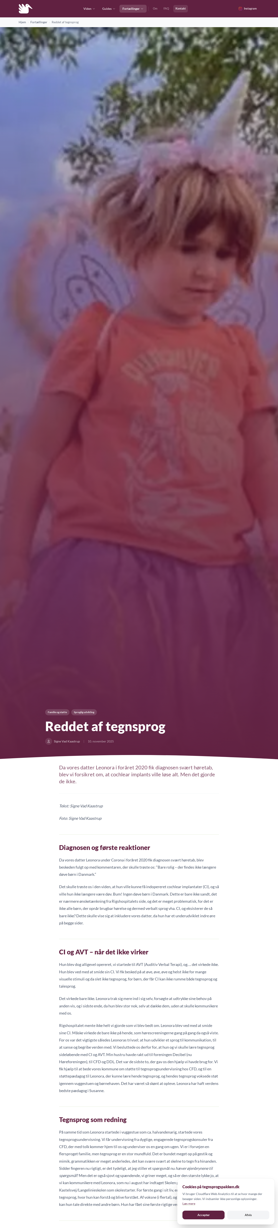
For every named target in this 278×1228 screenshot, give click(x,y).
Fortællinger (133, 8)
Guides (109, 8)
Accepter (203, 1215)
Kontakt (180, 8)
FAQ (166, 8)
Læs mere (188, 1203)
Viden (89, 8)
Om (155, 8)
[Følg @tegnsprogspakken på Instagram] (247, 9)
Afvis (248, 1215)
